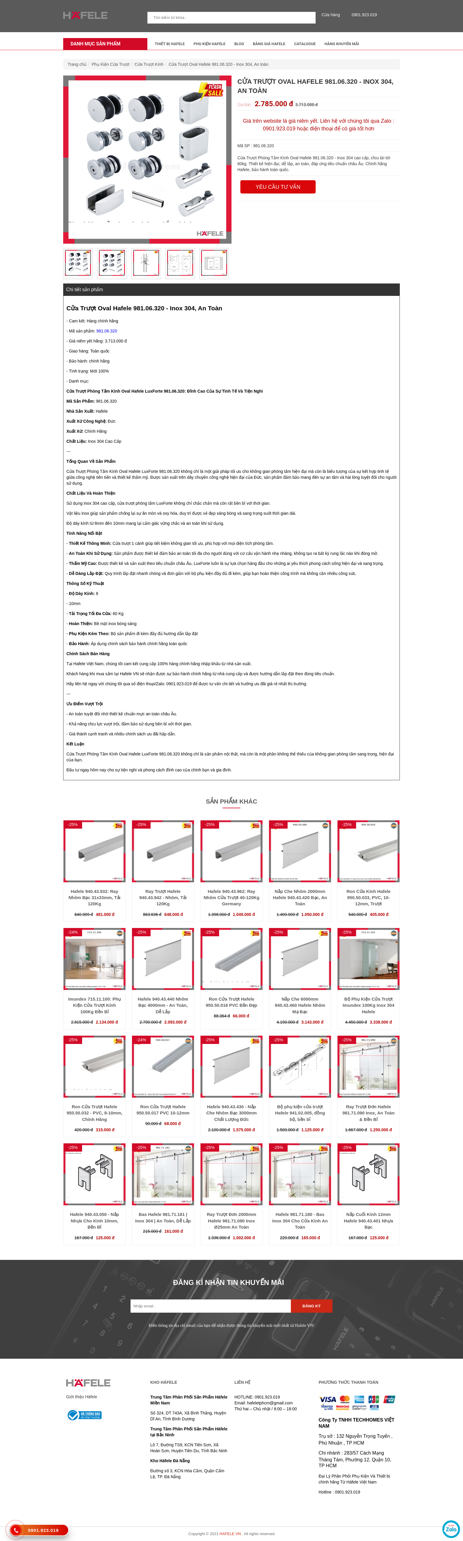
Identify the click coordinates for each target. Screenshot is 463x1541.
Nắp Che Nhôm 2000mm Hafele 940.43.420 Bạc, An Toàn (300, 897)
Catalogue (305, 44)
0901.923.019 (363, 14)
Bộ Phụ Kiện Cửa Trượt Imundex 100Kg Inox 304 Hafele (368, 1005)
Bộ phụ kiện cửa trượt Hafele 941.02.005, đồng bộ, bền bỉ (300, 1113)
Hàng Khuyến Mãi (342, 44)
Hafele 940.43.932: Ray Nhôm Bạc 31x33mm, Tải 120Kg (94, 897)
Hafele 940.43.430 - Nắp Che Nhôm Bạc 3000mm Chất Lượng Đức (231, 1113)
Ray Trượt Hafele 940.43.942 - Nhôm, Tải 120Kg (163, 897)
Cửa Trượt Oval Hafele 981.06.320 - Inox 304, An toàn (218, 64)
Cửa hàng (332, 14)
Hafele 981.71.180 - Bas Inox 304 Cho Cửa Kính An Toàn (300, 1220)
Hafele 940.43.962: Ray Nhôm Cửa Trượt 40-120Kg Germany (231, 897)
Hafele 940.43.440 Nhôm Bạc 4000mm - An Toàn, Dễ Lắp (163, 1005)
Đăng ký (312, 1306)
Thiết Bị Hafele (170, 44)
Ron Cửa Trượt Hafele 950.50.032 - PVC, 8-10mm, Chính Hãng (94, 1113)
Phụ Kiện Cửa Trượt (110, 64)
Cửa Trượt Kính (149, 64)
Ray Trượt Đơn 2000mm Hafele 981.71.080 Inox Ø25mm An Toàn (231, 1220)
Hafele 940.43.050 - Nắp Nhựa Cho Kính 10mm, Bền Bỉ (94, 1220)
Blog (239, 44)
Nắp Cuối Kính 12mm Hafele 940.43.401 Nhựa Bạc (368, 1220)
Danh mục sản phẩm (94, 44)
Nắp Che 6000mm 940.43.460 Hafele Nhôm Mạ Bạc (300, 1005)
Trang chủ (77, 64)
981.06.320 (107, 331)
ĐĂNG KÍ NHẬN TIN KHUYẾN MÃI (228, 1282)
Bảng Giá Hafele (269, 44)
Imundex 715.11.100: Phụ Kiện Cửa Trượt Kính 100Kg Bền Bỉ (94, 1005)
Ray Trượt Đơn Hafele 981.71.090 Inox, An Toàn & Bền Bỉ (369, 1113)
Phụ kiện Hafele (210, 44)
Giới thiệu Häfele (81, 1396)
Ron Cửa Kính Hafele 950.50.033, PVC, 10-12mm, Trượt (368, 897)
